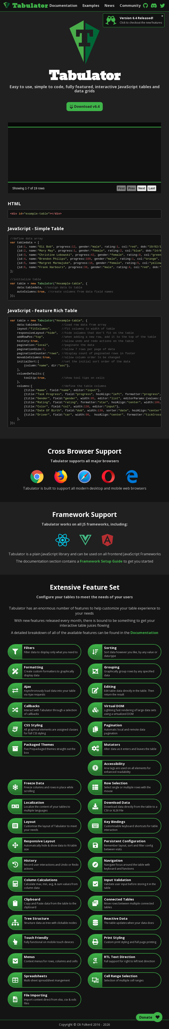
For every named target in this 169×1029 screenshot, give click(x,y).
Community (130, 5)
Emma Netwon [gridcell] (19, 171)
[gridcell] (47, 134)
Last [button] (152, 188)
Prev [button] (112, 188)
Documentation (63, 5)
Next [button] (141, 188)
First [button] (102, 188)
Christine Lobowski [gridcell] (21, 149)
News (109, 5)
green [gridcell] (109, 149)
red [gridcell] (107, 178)
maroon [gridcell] (110, 163)
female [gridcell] (67, 149)
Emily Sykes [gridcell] (17, 163)
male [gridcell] (65, 134)
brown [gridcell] (109, 171)
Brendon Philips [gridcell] (20, 142)
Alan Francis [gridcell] (17, 134)
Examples (91, 5)
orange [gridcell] (110, 142)
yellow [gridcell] (109, 156)
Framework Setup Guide (101, 561)
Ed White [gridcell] (15, 156)
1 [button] (122, 188)
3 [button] (132, 188)
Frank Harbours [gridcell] (20, 178)
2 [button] (127, 188)
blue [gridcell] (108, 134)
